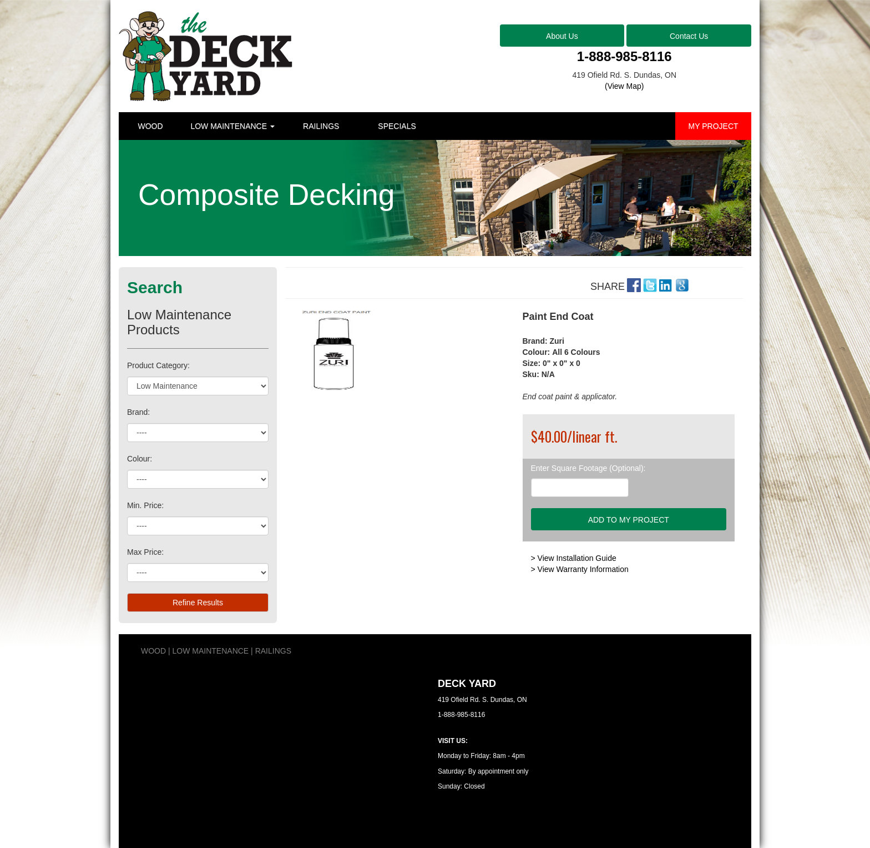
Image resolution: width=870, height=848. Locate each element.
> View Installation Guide (573, 558)
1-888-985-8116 (624, 56)
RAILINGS (321, 126)
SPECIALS (397, 126)
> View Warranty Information (580, 569)
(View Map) (624, 86)
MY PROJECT (714, 126)
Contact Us (689, 36)
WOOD (150, 126)
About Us (562, 36)
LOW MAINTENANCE (232, 126)
